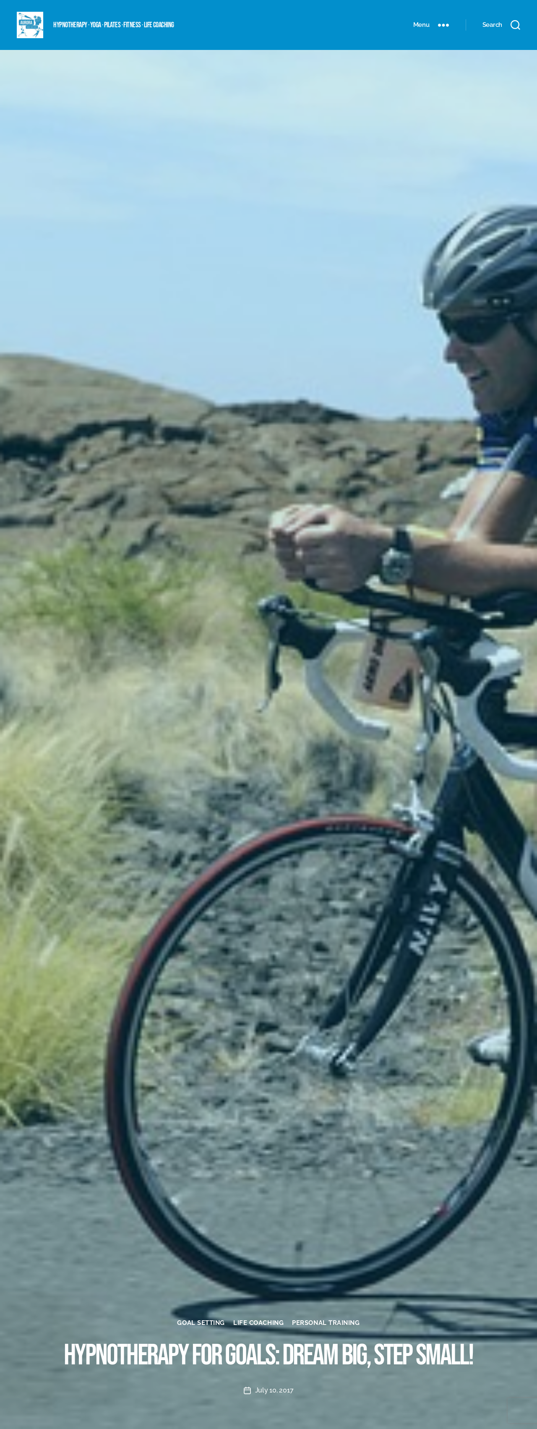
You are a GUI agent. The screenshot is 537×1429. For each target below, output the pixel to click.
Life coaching (258, 1323)
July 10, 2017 (274, 1390)
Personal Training (326, 1323)
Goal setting (201, 1323)
